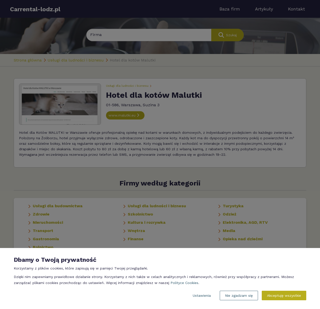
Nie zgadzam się (239, 296)
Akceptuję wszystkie (284, 296)
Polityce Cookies (184, 283)
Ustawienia (202, 296)
